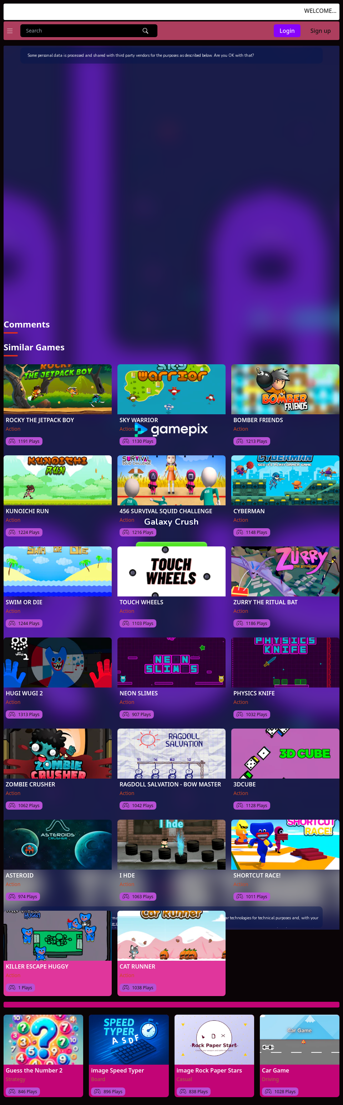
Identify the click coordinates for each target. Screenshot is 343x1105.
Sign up (321, 31)
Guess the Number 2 (34, 1070)
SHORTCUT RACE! (257, 875)
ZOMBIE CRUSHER (30, 784)
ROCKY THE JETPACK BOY (40, 420)
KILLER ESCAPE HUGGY (37, 966)
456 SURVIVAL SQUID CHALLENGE (166, 511)
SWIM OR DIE (24, 602)
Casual (184, 1079)
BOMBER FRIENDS (258, 420)
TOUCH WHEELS (141, 602)
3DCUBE (244, 784)
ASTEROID (20, 875)
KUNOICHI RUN (27, 511)
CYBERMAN (249, 511)
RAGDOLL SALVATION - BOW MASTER (170, 784)
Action (13, 428)
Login (287, 31)
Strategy (15, 1079)
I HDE (127, 875)
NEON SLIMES (139, 693)
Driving (270, 1079)
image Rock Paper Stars (209, 1070)
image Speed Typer (117, 1070)
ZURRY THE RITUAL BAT (265, 602)
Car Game (275, 1070)
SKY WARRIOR (139, 420)
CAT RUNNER (137, 966)
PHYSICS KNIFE (254, 693)
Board (98, 1079)
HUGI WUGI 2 (24, 693)
